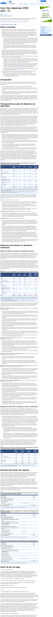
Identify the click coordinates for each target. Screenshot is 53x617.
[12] (5, 258)
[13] (17, 421)
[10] (29, 254)
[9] (20, 237)
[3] (3, 110)
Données (19, 21)
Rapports (26, 3)
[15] (5, 482)
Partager (15, 24)
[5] (16, 131)
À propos (21, 3)
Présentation (14, 21)
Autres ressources (32, 3)
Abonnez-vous (43, 1)
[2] (6, 109)
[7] (4, 224)
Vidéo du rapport (25, 21)
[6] (4, 159)
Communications (40, 3)
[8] (26, 230)
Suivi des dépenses (5, 14)
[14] (10, 437)
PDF (1, 21)
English (51, 1)
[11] (34, 255)
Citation (11, 24)
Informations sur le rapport (5, 24)
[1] (7, 59)
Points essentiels (43, 28)
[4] (0, 580)
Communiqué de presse (7, 21)
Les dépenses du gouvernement (8, 15)
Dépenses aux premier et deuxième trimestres (44, 32)
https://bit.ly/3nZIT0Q (20, 69)
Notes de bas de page (44, 35)
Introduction (42, 29)
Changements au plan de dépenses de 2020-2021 (46, 31)
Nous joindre (38, 1)
